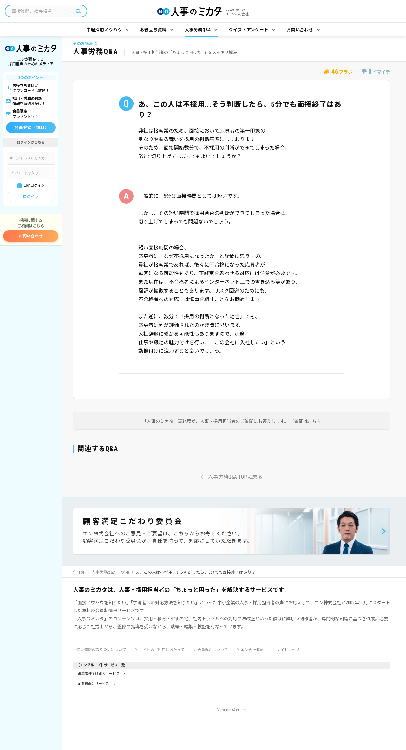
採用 (125, 572)
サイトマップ (288, 650)
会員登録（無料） (31, 127)
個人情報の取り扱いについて (101, 650)
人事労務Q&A (103, 572)
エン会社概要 (252, 650)
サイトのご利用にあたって (161, 650)
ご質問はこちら (305, 421)
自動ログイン (33, 185)
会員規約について (212, 650)
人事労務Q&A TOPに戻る (235, 477)
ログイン (31, 196)
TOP (81, 572)
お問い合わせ (31, 236)
